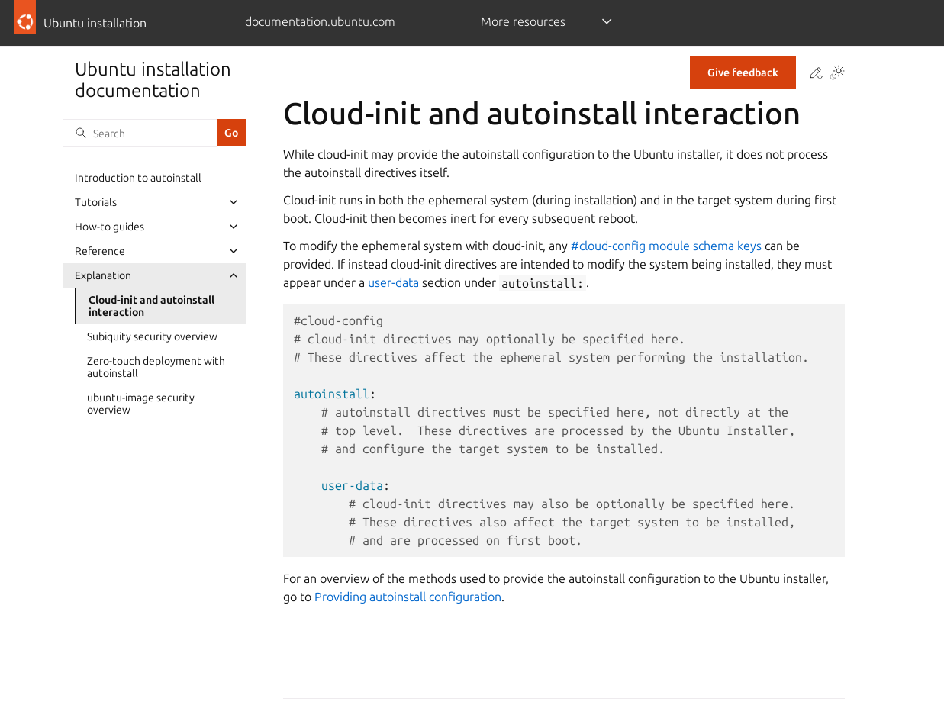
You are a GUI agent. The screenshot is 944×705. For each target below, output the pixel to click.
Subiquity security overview (152, 336)
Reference (100, 251)
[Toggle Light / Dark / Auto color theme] (837, 73)
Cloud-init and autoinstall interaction (151, 306)
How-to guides (109, 227)
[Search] (140, 132)
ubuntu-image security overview (141, 403)
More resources (523, 21)
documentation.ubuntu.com (320, 21)
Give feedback (742, 72)
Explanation (103, 275)
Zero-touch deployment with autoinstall (156, 367)
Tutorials (96, 202)
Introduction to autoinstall (138, 178)
